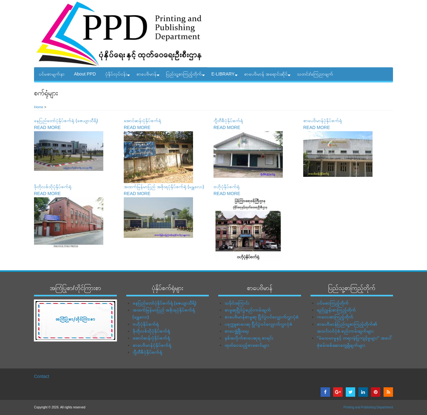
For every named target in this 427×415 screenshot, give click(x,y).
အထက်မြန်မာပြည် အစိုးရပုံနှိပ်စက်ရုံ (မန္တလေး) (164, 186)
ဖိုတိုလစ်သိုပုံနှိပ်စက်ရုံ (52, 186)
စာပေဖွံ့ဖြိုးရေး (237, 331)
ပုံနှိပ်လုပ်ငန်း (118, 76)
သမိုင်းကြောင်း (237, 303)
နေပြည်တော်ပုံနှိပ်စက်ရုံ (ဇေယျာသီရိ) (66, 120)
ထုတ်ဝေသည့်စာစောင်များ (247, 345)
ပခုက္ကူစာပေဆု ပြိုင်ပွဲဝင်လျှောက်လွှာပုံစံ (258, 324)
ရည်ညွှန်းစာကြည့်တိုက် (336, 309)
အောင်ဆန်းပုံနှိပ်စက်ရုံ (142, 120)
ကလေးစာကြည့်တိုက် (335, 316)
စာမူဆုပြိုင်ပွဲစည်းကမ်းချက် (248, 309)
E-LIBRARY (225, 76)
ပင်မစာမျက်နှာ (52, 73)
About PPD (85, 73)
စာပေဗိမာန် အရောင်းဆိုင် (268, 76)
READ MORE (47, 127)
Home (38, 107)
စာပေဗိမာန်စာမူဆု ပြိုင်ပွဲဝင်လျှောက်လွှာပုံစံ (262, 316)
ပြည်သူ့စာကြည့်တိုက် (186, 76)
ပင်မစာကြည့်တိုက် (333, 303)
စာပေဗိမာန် (148, 76)
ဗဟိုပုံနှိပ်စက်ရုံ (227, 186)
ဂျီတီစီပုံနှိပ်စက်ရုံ (228, 120)
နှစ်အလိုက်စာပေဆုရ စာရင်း (249, 337)
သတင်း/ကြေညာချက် (315, 73)
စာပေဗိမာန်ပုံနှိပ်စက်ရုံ (322, 120)
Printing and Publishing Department (368, 407)
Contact (41, 376)
